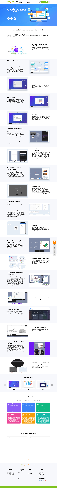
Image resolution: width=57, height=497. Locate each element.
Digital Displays (28, 2)
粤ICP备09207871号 (38, 495)
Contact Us (44, 1)
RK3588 (19, 481)
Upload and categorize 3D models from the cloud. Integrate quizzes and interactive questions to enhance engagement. (40, 332)
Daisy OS (17, 2)
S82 (18, 487)
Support (36, 1)
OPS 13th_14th (30, 482)
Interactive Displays (20, 2)
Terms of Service (31, 492)
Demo (20, 39)
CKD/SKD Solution (41, 483)
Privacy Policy (25, 492)
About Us (40, 2)
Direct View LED (25, 1)
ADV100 (19, 483)
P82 (18, 488)
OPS (29, 481)
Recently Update (36, 39)
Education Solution (41, 484)
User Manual (28, 39)
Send (28, 467)
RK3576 (19, 482)
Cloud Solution (41, 481)
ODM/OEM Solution (41, 482)
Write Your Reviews (28, 433)
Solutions (32, 1)
